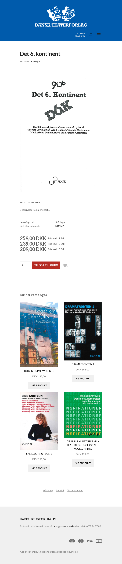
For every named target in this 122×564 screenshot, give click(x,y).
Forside (24, 61)
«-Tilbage (48, 490)
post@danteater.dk (63, 526)
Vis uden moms (75, 490)
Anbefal (60, 490)
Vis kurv (81, 33)
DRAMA (59, 225)
